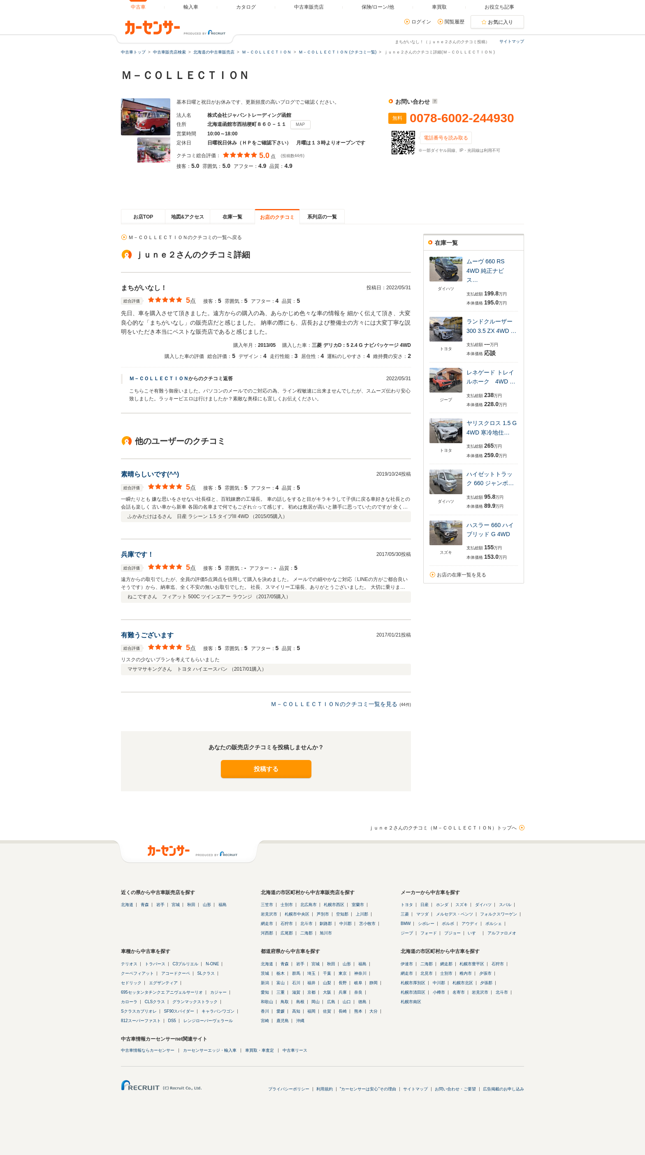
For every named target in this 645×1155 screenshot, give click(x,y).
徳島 (362, 1001)
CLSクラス (155, 1001)
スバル (505, 904)
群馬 (296, 973)
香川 (265, 1011)
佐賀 (327, 1011)
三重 (280, 992)
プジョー (452, 933)
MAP (300, 124)
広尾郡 (287, 933)
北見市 (426, 973)
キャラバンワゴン (218, 1011)
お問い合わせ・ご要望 (455, 1089)
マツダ (422, 914)
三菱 (405, 914)
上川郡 (362, 914)
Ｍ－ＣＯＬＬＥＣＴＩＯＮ (158, 378)
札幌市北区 (462, 983)
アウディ (470, 923)
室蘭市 (358, 904)
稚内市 (465, 973)
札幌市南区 (411, 1001)
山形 (207, 904)
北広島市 (308, 904)
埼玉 (311, 973)
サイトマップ (511, 41)
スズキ (461, 904)
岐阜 (358, 983)
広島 (331, 1001)
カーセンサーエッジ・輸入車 (210, 1050)
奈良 (358, 992)
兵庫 (343, 992)
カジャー (218, 992)
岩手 (160, 904)
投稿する (266, 768)
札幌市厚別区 (413, 983)
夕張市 (485, 973)
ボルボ (448, 923)
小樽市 (439, 992)
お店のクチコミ (277, 217)
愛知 (265, 992)
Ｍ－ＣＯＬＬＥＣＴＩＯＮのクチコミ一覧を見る (334, 704)
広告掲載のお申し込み (503, 1089)
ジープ (407, 933)
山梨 (327, 983)
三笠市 (267, 904)
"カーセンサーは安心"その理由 (368, 1089)
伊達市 (407, 964)
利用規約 (324, 1089)
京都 (311, 992)
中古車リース (295, 1050)
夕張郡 (486, 983)
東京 (343, 973)
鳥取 (285, 1001)
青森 (145, 904)
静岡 (373, 983)
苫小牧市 (367, 923)
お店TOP (143, 217)
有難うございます (147, 635)
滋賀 (296, 992)
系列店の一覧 (322, 217)
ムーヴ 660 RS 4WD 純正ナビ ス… (488, 270)
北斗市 (306, 923)
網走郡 (446, 964)
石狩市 (287, 923)
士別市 (287, 904)
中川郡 (345, 923)
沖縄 (300, 1020)
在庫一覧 (232, 217)
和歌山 (267, 1001)
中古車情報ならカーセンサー (147, 1050)
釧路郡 (326, 923)
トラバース (155, 964)
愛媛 (280, 1011)
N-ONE (212, 964)
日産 (424, 904)
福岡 (311, 1011)
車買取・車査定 (259, 1050)
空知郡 (342, 914)
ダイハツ (483, 904)
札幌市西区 (334, 904)
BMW (406, 923)
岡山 (315, 1001)
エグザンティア (163, 983)
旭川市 (326, 933)
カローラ (129, 1001)
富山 (280, 983)
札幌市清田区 (413, 992)
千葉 (327, 973)
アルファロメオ (501, 933)
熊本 (358, 1011)
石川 (296, 983)
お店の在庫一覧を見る (461, 575)
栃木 (280, 973)
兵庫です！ (137, 554)
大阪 (327, 992)
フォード (428, 933)
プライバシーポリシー (288, 1089)
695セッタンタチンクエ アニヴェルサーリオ (162, 992)
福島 (222, 904)
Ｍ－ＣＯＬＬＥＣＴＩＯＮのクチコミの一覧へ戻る (185, 237)
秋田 (191, 904)
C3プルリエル (186, 964)
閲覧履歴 (454, 22)
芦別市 (323, 914)
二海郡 (306, 933)
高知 (296, 1011)
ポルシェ (493, 923)
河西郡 (267, 933)
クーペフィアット (137, 973)
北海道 (127, 904)
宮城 (176, 904)
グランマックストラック (195, 1001)
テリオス (129, 964)
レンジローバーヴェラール (208, 1020)
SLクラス (206, 973)
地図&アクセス (187, 217)
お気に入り (500, 22)
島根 (300, 1001)
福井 (311, 983)
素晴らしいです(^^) (150, 474)
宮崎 (265, 1020)
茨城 (265, 973)
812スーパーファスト (141, 1020)
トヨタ (407, 904)
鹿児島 (282, 1020)
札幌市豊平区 (471, 964)
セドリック (131, 983)
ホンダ (442, 904)
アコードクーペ (175, 973)
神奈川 (360, 973)
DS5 (172, 1020)
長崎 (343, 1011)
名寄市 (458, 992)
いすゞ (474, 933)
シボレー (426, 923)
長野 (343, 983)
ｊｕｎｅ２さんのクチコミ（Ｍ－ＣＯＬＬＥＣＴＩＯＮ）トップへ (443, 828)
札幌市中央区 (297, 914)
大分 (373, 1011)
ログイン (421, 22)
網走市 (267, 923)
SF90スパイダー (179, 1011)
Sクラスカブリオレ (139, 1011)
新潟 (265, 983)
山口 (347, 1001)
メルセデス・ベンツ (454, 914)
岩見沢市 (269, 914)
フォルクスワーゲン (498, 914)
